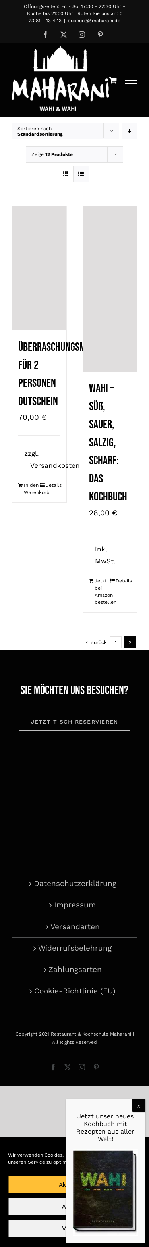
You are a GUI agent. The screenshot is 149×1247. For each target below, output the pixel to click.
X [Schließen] (138, 1106)
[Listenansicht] (81, 174)
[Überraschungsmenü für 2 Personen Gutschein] (39, 268)
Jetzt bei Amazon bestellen (102, 591)
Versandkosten (55, 465)
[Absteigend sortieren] (129, 131)
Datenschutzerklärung (75, 883)
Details (52, 485)
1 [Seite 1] (116, 642)
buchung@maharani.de (94, 20)
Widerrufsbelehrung (75, 948)
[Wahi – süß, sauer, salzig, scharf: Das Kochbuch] (110, 289)
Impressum (75, 904)
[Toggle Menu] (131, 80)
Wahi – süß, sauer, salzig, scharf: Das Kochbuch (108, 442)
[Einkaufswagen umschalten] (113, 80)
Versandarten (75, 926)
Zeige (52, 154)
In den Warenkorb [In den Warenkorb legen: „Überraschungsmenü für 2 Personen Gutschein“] (31, 488)
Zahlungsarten (75, 969)
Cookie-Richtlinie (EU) (75, 990)
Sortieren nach (40, 131)
